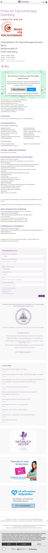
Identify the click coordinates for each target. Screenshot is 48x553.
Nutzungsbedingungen (36, 519)
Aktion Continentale (38, 521)
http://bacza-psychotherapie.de (15, 61)
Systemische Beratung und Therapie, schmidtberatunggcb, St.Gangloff (22, 374)
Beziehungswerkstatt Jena (9, 420)
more (39, 544)
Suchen (41, 296)
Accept (31, 89)
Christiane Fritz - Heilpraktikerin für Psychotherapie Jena (18, 415)
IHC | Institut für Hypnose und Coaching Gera (15, 387)
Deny (9, 544)
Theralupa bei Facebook (24, 519)
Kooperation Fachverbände (25, 521)
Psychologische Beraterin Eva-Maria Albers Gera (16, 399)
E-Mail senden (10, 59)
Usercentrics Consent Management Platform (27, 93)
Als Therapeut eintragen (11, 519)
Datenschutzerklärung (6, 521)
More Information (19, 89)
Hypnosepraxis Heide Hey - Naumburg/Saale (15, 404)
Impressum (15, 521)
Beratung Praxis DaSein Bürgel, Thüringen (14, 369)
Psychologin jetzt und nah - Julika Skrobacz (14, 409)
